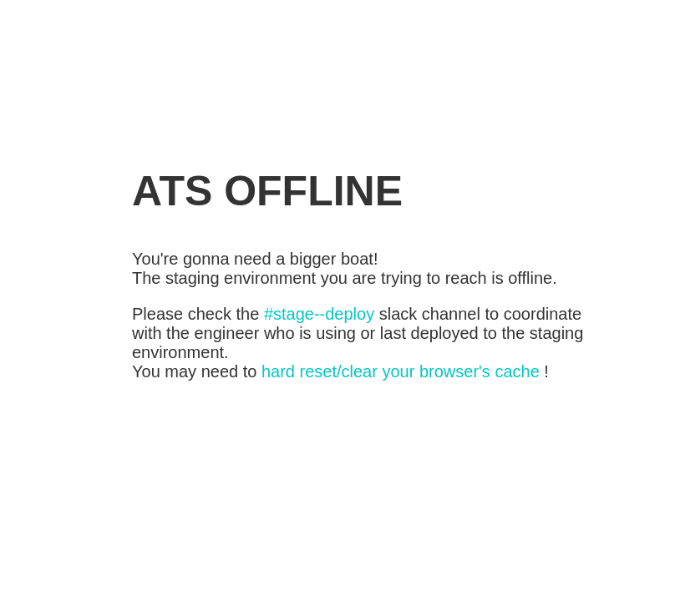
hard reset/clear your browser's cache (400, 371)
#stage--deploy (319, 314)
